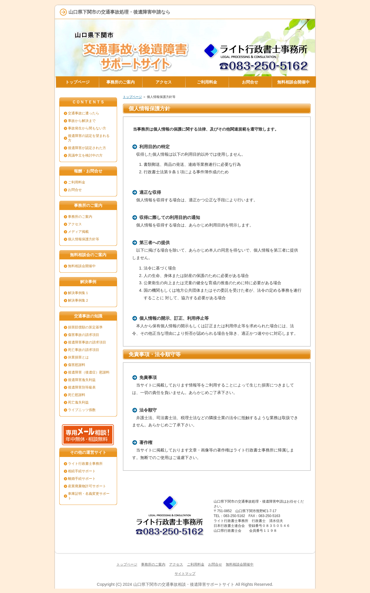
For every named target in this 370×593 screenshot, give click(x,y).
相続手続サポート (82, 471)
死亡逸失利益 (78, 402)
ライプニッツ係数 (82, 410)
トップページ (132, 96)
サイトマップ (185, 574)
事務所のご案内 (80, 217)
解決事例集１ (78, 293)
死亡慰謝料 (76, 395)
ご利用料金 (76, 182)
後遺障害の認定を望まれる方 (89, 138)
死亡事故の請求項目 (83, 350)
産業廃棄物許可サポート (87, 486)
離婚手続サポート (82, 479)
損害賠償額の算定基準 (85, 327)
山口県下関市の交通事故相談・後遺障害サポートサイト (183, 584)
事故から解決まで (82, 121)
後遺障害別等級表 (82, 387)
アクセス (75, 224)
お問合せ (75, 190)
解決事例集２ (78, 300)
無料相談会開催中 (82, 266)
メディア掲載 (78, 232)
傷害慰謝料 (76, 365)
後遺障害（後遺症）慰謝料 (89, 372)
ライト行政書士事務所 (85, 464)
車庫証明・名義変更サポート (89, 496)
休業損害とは (78, 357)
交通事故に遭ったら (83, 113)
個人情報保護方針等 (83, 239)
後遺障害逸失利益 (82, 380)
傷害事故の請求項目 (83, 335)
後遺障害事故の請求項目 (87, 342)
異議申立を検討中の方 (85, 155)
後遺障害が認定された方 (87, 148)
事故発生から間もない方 (87, 128)
